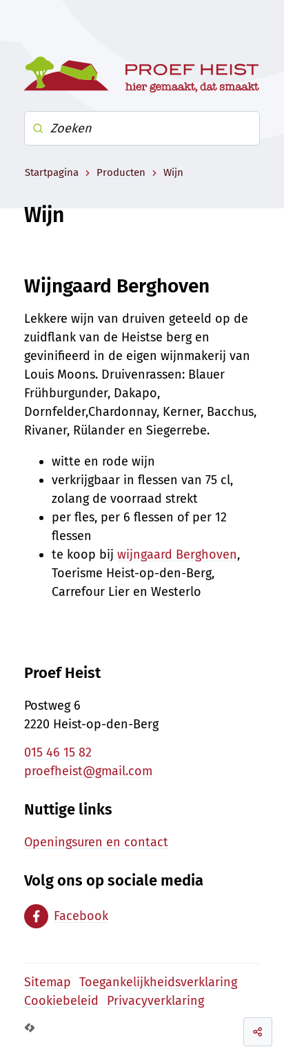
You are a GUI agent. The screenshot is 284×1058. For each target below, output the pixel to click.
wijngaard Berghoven (177, 554)
